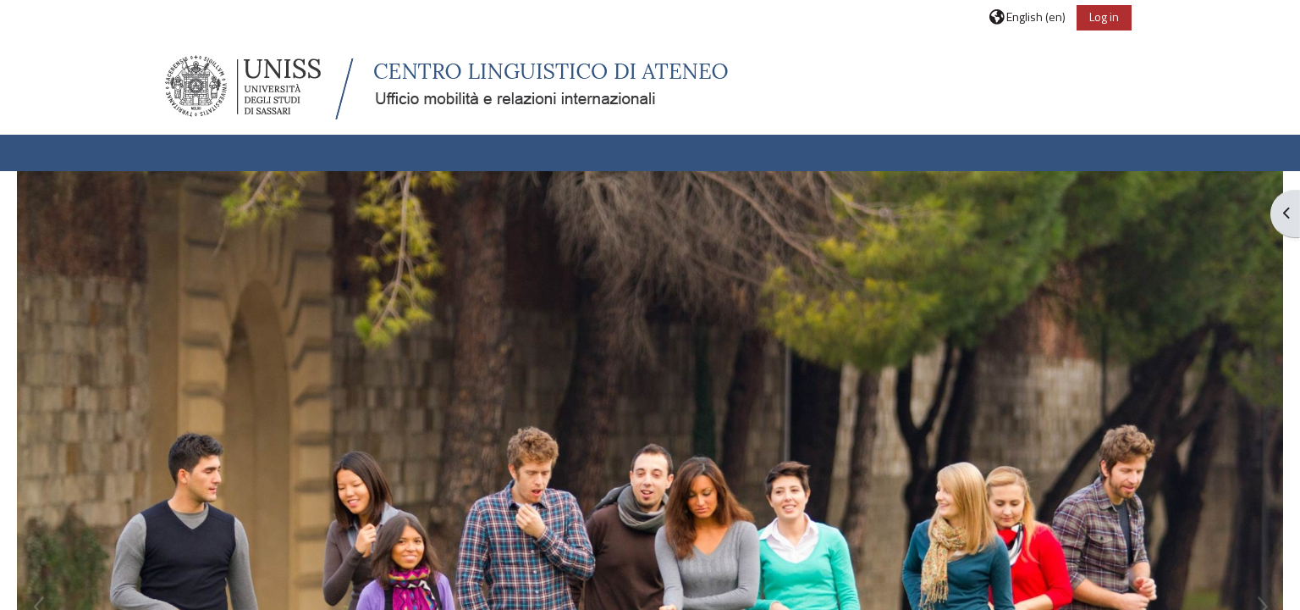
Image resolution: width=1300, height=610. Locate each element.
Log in (1104, 16)
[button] (1027, 16)
